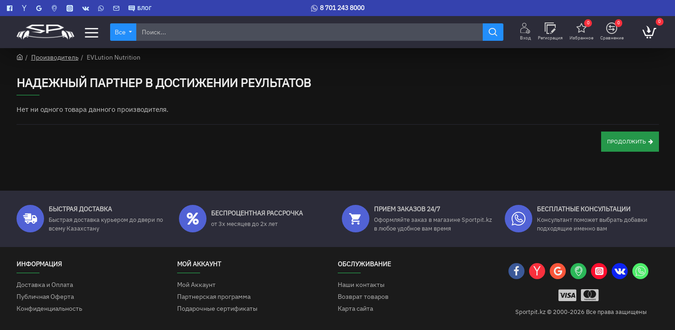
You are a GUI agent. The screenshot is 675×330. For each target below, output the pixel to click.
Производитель (54, 57)
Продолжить (626, 141)
